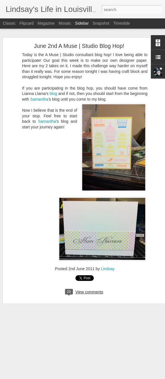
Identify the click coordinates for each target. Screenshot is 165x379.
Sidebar (82, 23)
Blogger (100, 376)
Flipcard (26, 23)
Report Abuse (116, 376)
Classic (9, 23)
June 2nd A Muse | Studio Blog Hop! (79, 38)
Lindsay (107, 261)
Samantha (39, 91)
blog (53, 86)
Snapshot (101, 23)
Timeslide (121, 23)
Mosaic (64, 23)
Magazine (46, 23)
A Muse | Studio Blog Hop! (33, 366)
